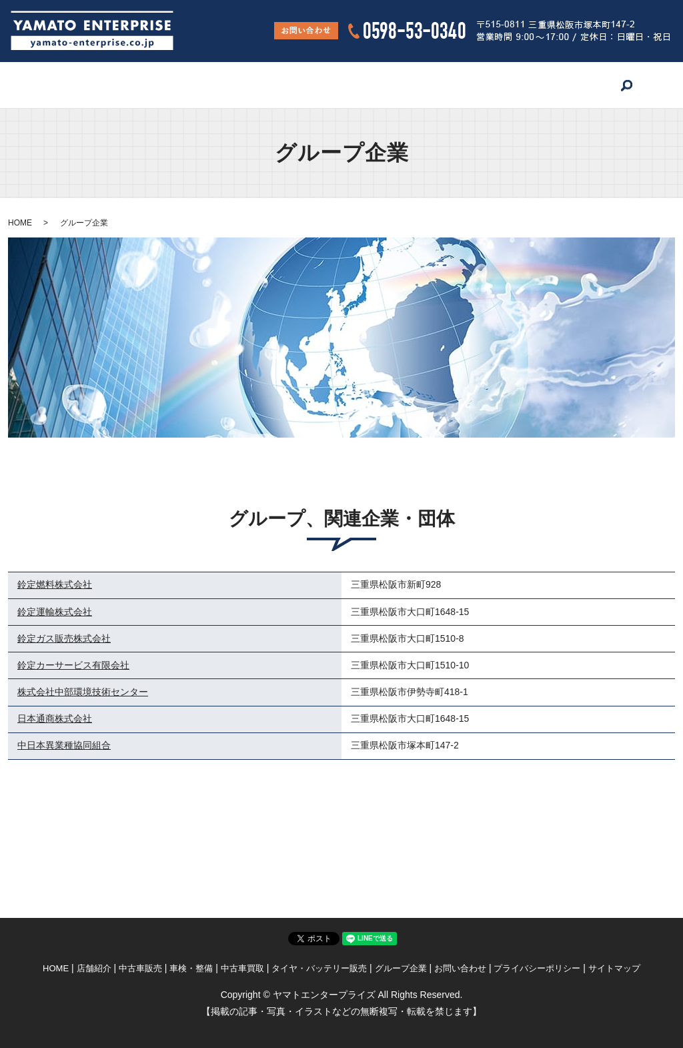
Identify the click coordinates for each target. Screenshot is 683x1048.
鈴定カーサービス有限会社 (73, 665)
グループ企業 (498, 84)
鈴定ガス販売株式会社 (64, 638)
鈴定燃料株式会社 (54, 584)
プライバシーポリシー (537, 968)
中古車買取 (303, 84)
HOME (53, 84)
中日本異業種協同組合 (64, 745)
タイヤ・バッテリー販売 (399, 84)
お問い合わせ (575, 84)
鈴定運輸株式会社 (54, 611)
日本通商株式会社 (54, 718)
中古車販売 (169, 84)
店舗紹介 (106, 84)
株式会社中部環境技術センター (82, 691)
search (634, 85)
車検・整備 (236, 84)
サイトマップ (614, 968)
